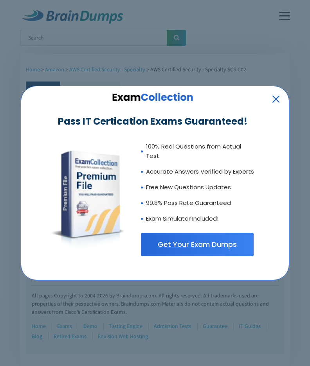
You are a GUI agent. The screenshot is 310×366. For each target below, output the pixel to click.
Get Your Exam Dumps (197, 244)
